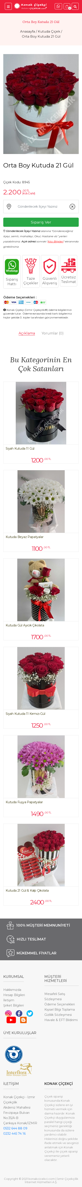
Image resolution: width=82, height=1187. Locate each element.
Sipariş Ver (41, 222)
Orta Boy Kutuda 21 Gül (41, 36)
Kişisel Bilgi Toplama (59, 1010)
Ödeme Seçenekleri (59, 1004)
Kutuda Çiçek (49, 31)
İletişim (8, 1000)
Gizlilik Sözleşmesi (58, 1015)
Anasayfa (27, 31)
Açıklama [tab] (27, 333)
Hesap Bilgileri (14, 995)
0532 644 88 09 (15, 1128)
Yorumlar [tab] (53, 333)
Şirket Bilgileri (13, 1005)
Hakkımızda (12, 990)
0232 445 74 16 (14, 1134)
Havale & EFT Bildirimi (61, 1020)
